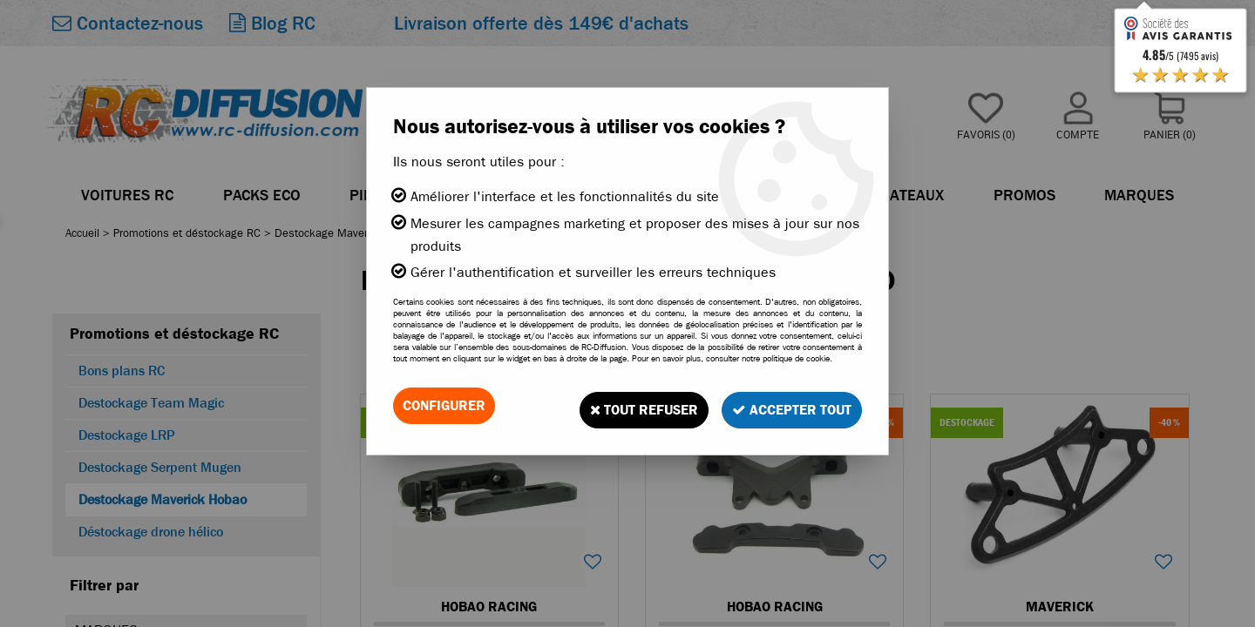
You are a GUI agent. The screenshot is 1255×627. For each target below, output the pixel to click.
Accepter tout (788, 405)
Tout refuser (633, 405)
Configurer (444, 405)
